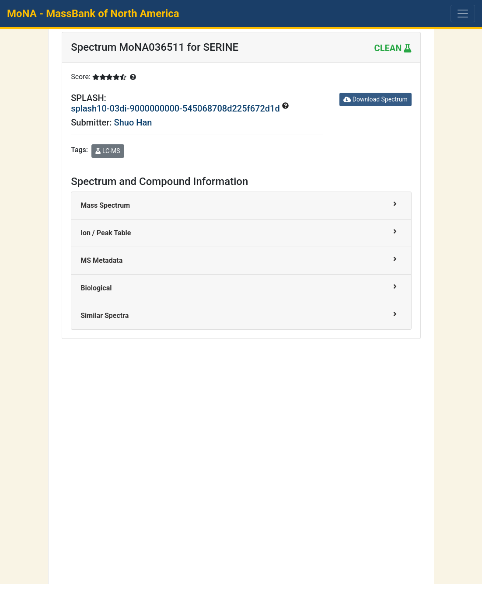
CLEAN (393, 48)
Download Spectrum (375, 99)
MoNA (93, 13)
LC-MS (107, 150)
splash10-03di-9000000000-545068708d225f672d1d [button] (176, 108)
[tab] (241, 206)
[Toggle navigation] (463, 13)
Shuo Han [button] (133, 122)
